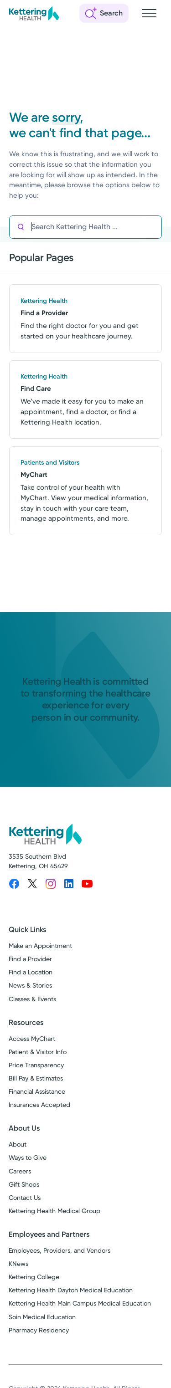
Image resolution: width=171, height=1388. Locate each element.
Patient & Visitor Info (38, 1051)
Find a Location (30, 972)
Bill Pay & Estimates (36, 1078)
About (17, 1144)
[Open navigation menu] (149, 13)
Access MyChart (32, 1038)
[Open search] (104, 13)
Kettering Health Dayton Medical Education (71, 1290)
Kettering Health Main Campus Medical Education (80, 1303)
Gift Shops (24, 1184)
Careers (20, 1171)
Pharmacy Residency (39, 1330)
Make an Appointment (40, 945)
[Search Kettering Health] (96, 227)
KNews (18, 1263)
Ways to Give (28, 1157)
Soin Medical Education (42, 1317)
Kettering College (34, 1276)
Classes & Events (32, 999)
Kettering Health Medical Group (54, 1210)
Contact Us (25, 1197)
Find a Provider (30, 959)
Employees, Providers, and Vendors (59, 1250)
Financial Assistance (37, 1091)
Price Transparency (36, 1065)
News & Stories (30, 985)
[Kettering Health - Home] (34, 13)
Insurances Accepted (39, 1104)
